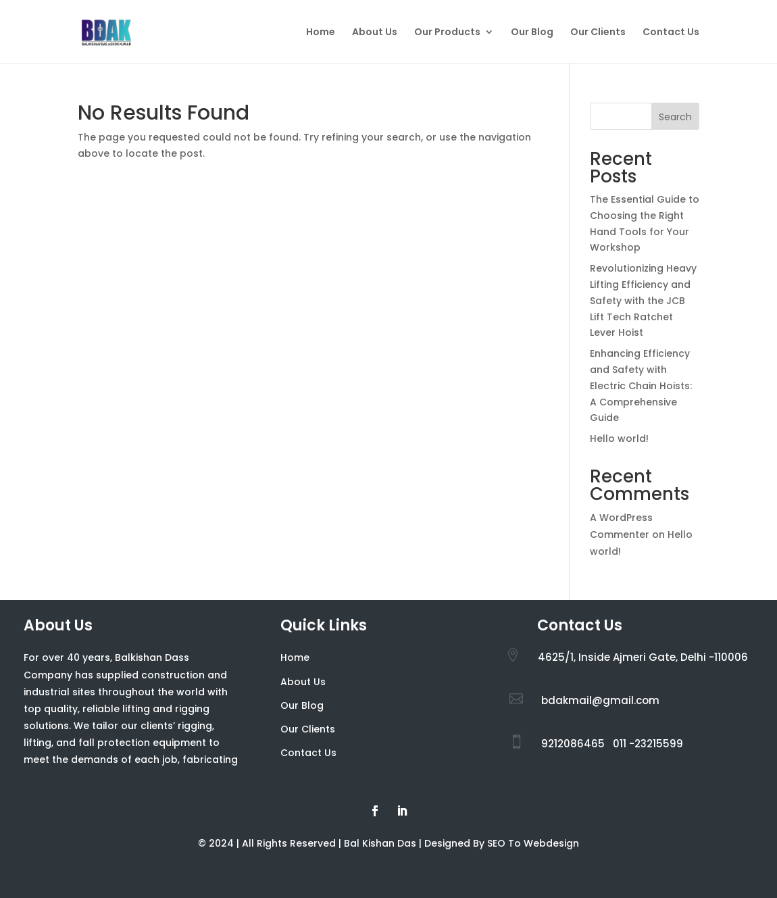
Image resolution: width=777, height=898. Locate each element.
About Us (374, 33)
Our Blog (532, 33)
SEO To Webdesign (533, 843)
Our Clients (598, 33)
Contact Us (671, 33)
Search (675, 117)
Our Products (447, 33)
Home (320, 33)
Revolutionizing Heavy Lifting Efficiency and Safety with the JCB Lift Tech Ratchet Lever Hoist (643, 300)
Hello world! (619, 438)
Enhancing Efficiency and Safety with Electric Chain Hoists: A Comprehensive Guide (641, 385)
